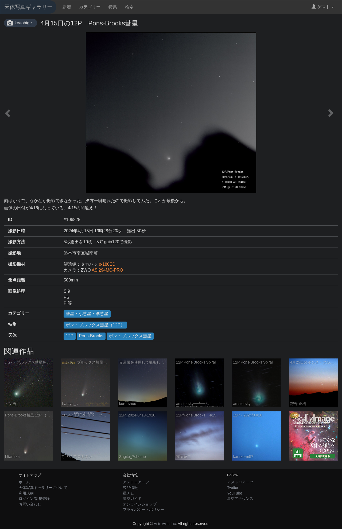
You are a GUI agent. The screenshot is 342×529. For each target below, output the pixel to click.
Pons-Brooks (91, 336)
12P (69, 336)
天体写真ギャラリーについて (43, 487)
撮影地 (14, 253)
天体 (12, 335)
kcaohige (23, 23)
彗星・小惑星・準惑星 (87, 313)
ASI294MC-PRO (107, 270)
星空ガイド (132, 498)
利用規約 (26, 493)
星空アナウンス (240, 498)
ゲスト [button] (323, 7)
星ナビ (128, 493)
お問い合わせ (30, 504)
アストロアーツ (136, 482)
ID (10, 219)
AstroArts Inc (165, 524)
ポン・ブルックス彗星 (130, 336)
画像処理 (16, 291)
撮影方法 (16, 242)
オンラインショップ (140, 504)
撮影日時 (16, 231)
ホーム (24, 482)
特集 (112, 7)
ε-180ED (107, 264)
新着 (67, 7)
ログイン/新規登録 (34, 498)
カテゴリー (89, 7)
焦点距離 (16, 280)
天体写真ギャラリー (28, 7)
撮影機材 (16, 264)
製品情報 (130, 487)
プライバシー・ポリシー (143, 509)
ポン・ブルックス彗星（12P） (95, 325)
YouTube (234, 493)
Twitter (232, 487)
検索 (129, 7)
